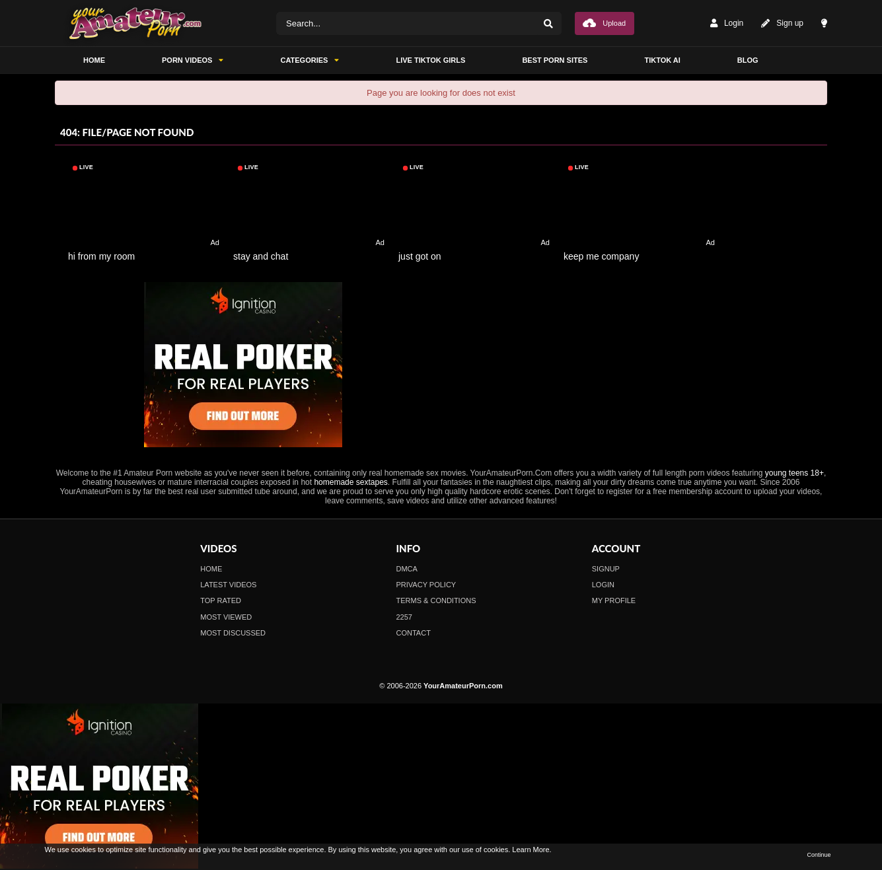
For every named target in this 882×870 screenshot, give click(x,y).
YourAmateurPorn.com (463, 686)
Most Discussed (233, 633)
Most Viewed (226, 617)
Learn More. (531, 849)
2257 (404, 617)
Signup (606, 569)
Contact (413, 633)
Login (726, 23)
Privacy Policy (426, 585)
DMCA (407, 569)
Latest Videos (228, 585)
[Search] (548, 23)
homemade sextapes (350, 482)
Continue (818, 855)
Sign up (782, 23)
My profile (614, 600)
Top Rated (220, 600)
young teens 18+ (794, 473)
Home (211, 569)
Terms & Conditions (436, 600)
